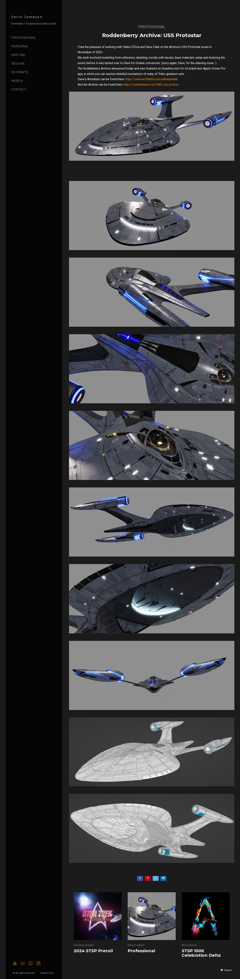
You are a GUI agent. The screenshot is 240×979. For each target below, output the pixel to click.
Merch (17, 81)
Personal (19, 46)
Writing (18, 55)
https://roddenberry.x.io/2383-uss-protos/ (151, 84)
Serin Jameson (27, 17)
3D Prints (19, 72)
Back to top (47, 973)
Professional (23, 38)
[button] (226, 970)
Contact (18, 89)
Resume (18, 63)
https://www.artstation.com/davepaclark (151, 79)
